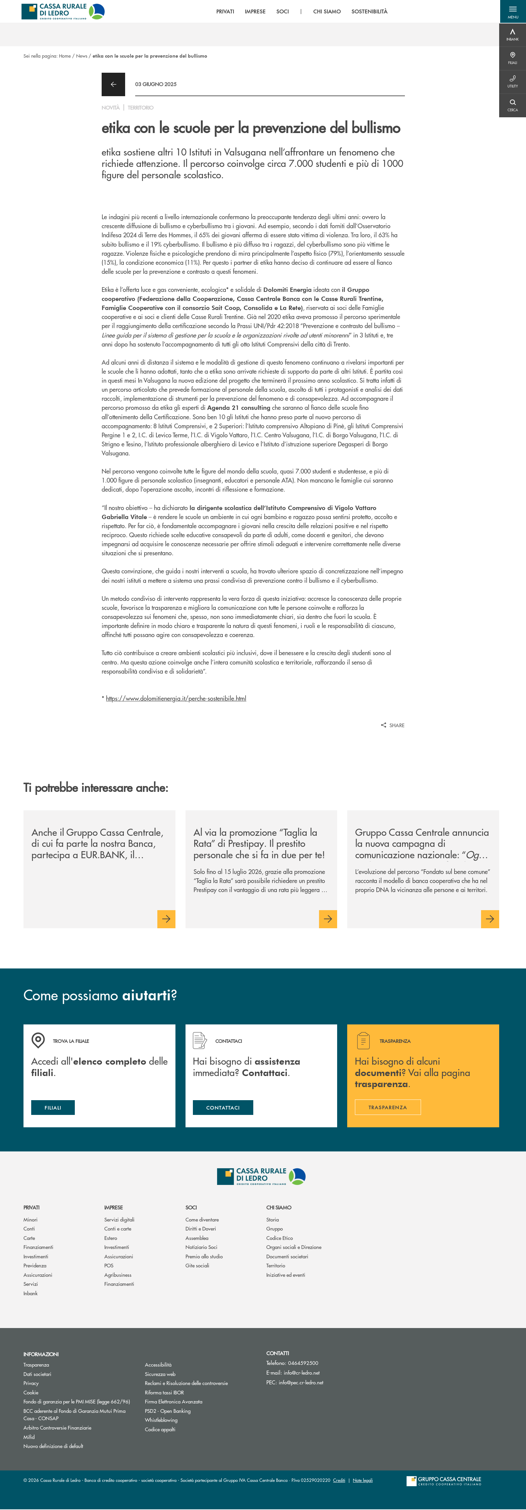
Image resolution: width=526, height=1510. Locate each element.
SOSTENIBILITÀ (368, 12)
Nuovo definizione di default (53, 1446)
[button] (512, 11)
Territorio (275, 1266)
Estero (110, 1238)
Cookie (30, 1393)
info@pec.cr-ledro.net (301, 1383)
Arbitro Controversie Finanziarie (79, 1428)
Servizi (30, 1284)
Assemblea (197, 1238)
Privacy (31, 1383)
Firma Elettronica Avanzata (173, 1402)
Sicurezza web (160, 1374)
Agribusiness (118, 1275)
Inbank (30, 1294)
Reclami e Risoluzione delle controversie (186, 1383)
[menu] (301, 11)
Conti (29, 1229)
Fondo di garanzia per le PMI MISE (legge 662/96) (79, 1402)
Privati (31, 1208)
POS (108, 1266)
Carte (29, 1238)
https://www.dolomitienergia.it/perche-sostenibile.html (176, 698)
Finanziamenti (38, 1247)
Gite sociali (197, 1266)
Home (65, 55)
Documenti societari (287, 1257)
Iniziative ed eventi (285, 1275)
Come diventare (202, 1220)
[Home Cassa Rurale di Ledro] (63, 11)
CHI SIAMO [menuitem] (326, 12)
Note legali (363, 1480)
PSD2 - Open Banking (193, 1411)
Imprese (113, 1208)
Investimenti (35, 1257)
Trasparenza (36, 1365)
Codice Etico (279, 1238)
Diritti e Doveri (201, 1229)
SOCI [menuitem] (281, 12)
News (81, 55)
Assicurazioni (37, 1275)
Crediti (339, 1480)
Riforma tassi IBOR (189, 1393)
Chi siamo (278, 1208)
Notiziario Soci (201, 1247)
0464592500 (303, 1363)
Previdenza (34, 1266)
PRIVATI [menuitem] (224, 12)
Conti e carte (117, 1229)
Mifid (29, 1437)
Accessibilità (158, 1365)
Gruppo (274, 1229)
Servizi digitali (119, 1220)
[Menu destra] (512, 35)
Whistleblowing (161, 1420)
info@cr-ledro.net (302, 1373)
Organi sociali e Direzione (293, 1247)
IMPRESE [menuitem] (254, 12)
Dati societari (37, 1374)
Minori (30, 1220)
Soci (191, 1208)
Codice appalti (160, 1430)
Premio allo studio (204, 1257)
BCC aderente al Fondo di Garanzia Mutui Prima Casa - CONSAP (74, 1415)
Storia (272, 1220)
